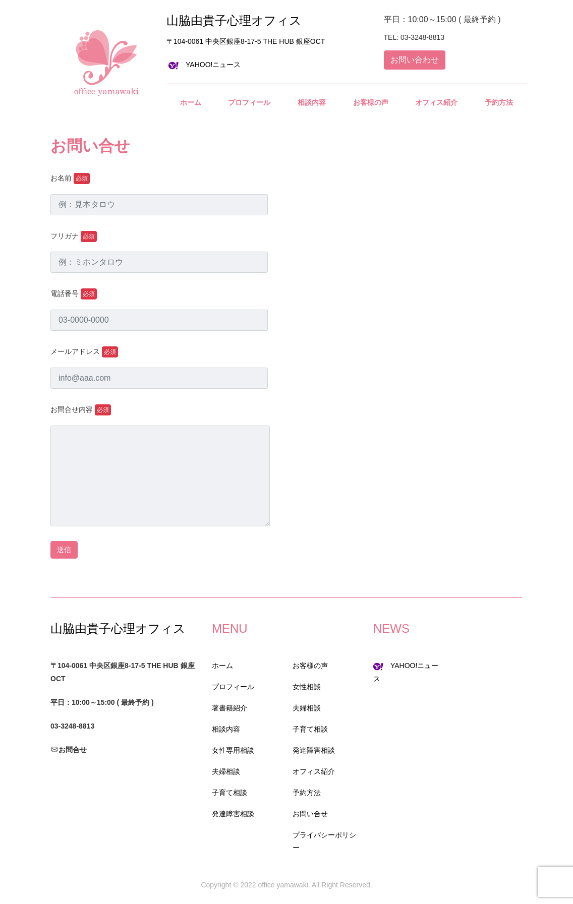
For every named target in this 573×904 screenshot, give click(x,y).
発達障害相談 (233, 814)
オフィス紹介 (314, 771)
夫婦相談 (226, 771)
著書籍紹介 (229, 708)
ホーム (222, 665)
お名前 (70, 178)
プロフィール (233, 687)
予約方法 (307, 793)
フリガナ (73, 236)
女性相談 (307, 687)
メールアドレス (84, 351)
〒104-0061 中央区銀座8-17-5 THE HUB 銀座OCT (245, 41)
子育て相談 (229, 793)
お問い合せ (310, 814)
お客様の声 (310, 665)
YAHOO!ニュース (204, 65)
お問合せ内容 (80, 409)
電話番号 (73, 293)
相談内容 (226, 729)
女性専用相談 (233, 750)
